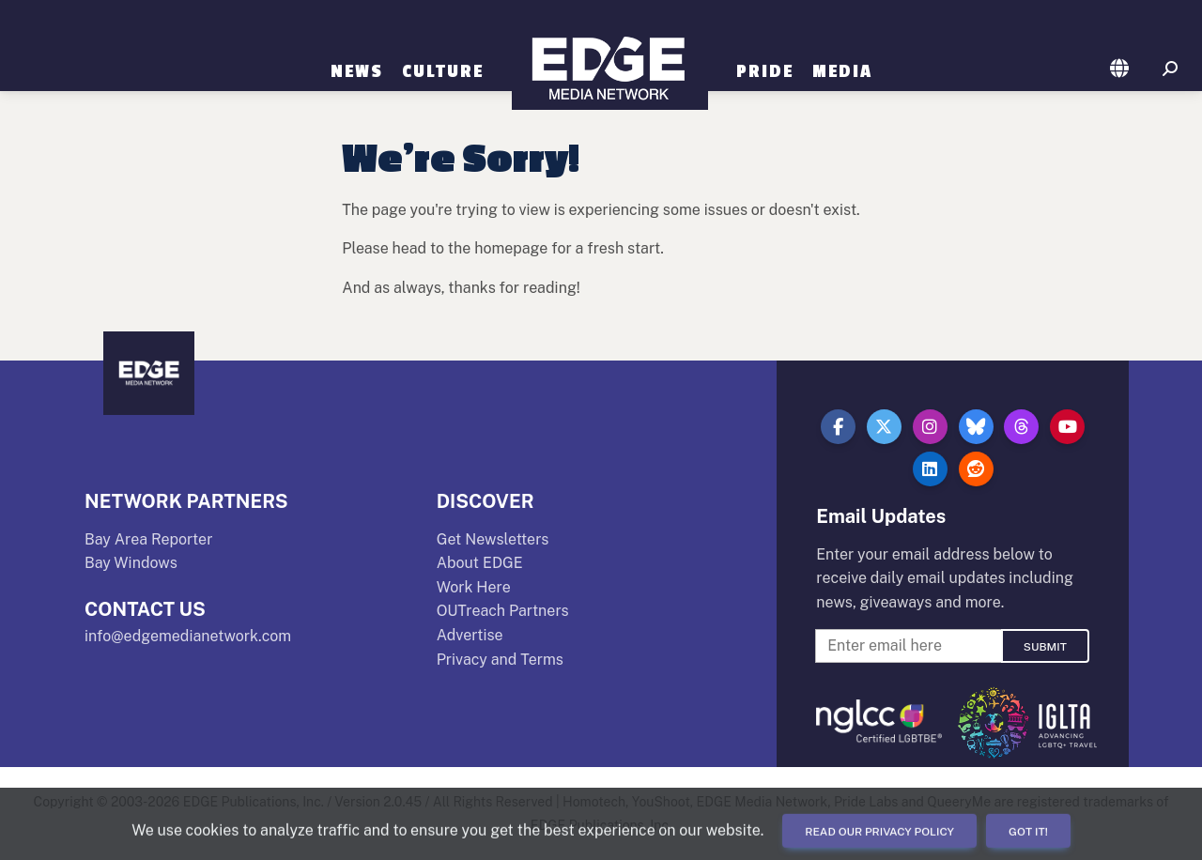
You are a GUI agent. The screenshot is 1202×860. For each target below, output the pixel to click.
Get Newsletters (493, 539)
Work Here (474, 587)
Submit (1045, 646)
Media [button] (842, 71)
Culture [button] (443, 71)
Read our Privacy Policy (879, 831)
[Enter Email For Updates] (908, 645)
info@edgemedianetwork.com (188, 636)
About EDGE (480, 563)
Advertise (470, 635)
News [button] (357, 71)
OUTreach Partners (503, 611)
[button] (1120, 69)
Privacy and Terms (500, 659)
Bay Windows (131, 563)
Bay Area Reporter (148, 539)
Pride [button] (765, 71)
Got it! (1028, 831)
